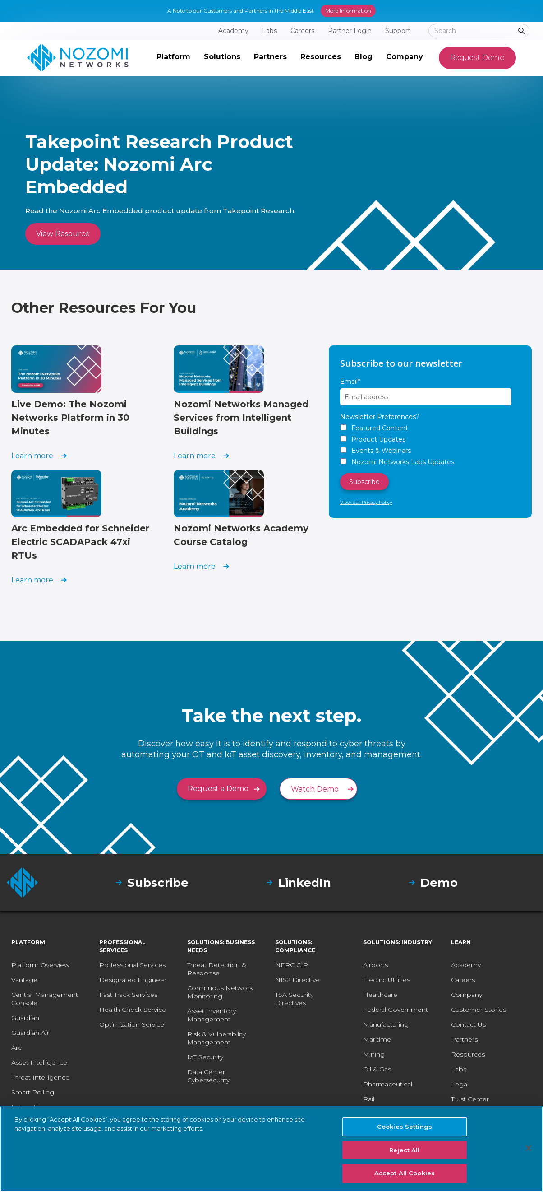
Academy (466, 965)
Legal (460, 1084)
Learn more (32, 456)
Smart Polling (32, 1092)
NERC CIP (291, 965)
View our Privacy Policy (366, 502)
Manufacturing (386, 1024)
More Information (348, 10)
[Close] (528, 1148)
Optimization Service (131, 1024)
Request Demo (477, 57)
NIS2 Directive (297, 980)
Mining (374, 1054)
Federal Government (395, 1010)
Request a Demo (218, 788)
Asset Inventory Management (211, 1015)
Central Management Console (44, 999)
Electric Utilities (386, 980)
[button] (173, 58)
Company (466, 995)
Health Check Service (132, 1010)
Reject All (404, 1150)
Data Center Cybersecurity (208, 1076)
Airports (375, 965)
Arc (16, 1047)
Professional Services (132, 965)
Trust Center (470, 1099)
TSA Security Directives (294, 999)
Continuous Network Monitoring (220, 992)
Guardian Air (30, 1033)
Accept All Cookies (404, 1173)
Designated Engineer (132, 980)
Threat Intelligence (40, 1077)
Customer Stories (478, 1010)
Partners (464, 1039)
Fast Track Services (128, 995)
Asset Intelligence (39, 1062)
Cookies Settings (404, 1126)
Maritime (377, 1039)
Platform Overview (40, 965)
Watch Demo (315, 789)
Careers (463, 980)
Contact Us (468, 1024)
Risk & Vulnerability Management (216, 1038)
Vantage (24, 980)
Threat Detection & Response (216, 969)
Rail (368, 1099)
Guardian (25, 1018)
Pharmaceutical (387, 1084)
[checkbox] (430, 445)
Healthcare (380, 995)
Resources (468, 1054)
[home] (78, 58)
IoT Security (205, 1057)
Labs (458, 1069)
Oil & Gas (377, 1069)
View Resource (63, 233)
